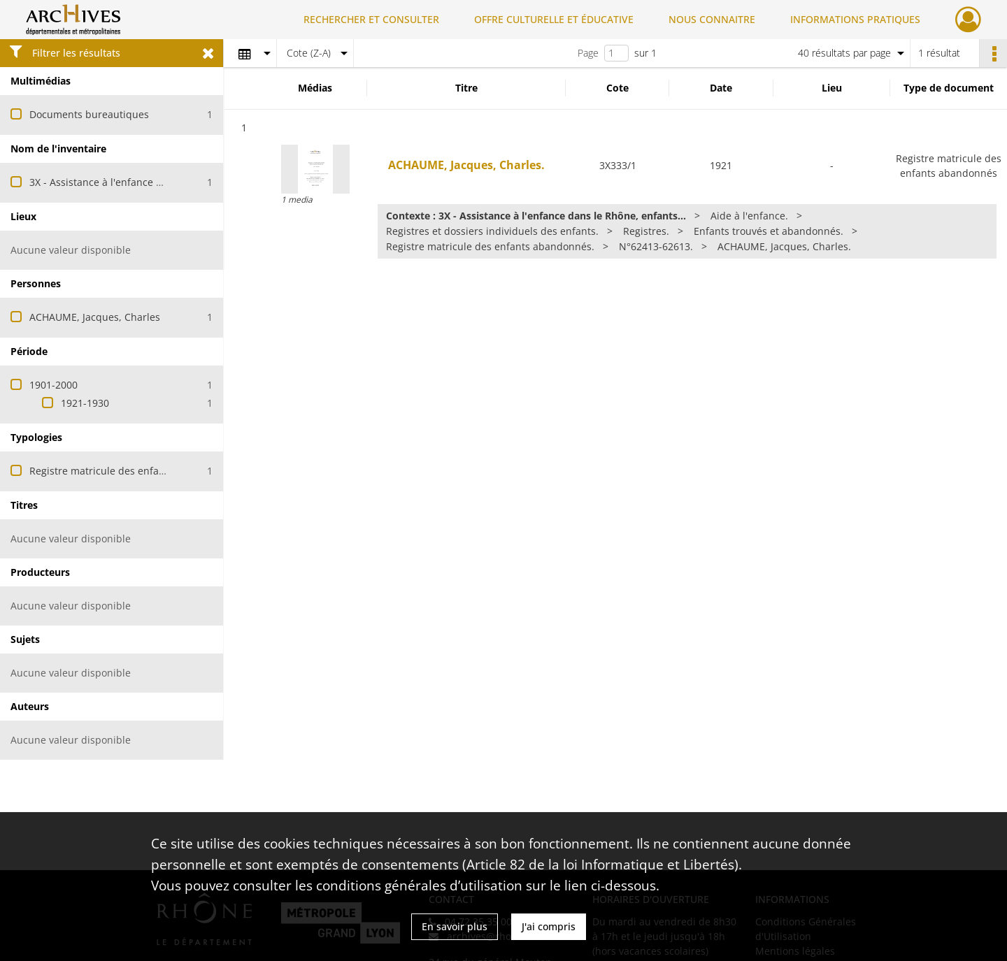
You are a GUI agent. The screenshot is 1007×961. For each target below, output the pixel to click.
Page (588, 52)
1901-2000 (53, 384)
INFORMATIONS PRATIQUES (855, 19)
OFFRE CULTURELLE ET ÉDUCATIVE (554, 19)
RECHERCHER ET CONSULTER (371, 19)
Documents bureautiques (89, 114)
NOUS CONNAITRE (712, 19)
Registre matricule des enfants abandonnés (132, 470)
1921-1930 (85, 403)
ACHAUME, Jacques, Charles (94, 317)
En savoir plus (454, 926)
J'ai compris (549, 926)
